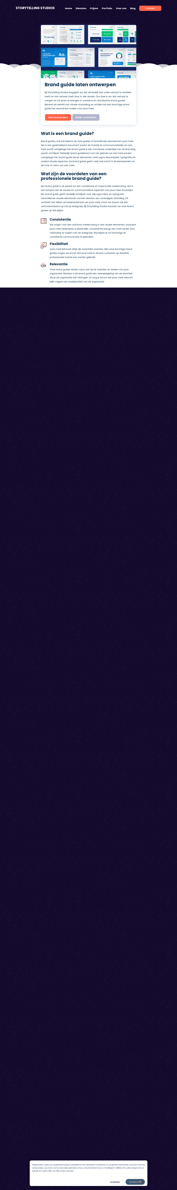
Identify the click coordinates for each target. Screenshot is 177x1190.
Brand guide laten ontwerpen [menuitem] (105, 937)
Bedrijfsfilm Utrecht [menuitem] (138, 978)
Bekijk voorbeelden (86, 117)
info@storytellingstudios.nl (104, 766)
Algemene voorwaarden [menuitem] (55, 1000)
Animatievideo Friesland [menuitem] (141, 929)
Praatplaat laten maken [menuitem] (27, 946)
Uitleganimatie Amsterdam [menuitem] (142, 966)
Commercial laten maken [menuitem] (66, 950)
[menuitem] (150, 8)
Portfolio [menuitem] (107, 8)
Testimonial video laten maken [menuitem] (68, 937)
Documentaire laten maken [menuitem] (66, 970)
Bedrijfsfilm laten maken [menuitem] (27, 933)
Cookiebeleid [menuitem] (75, 1000)
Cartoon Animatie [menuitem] (24, 962)
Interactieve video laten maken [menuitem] (68, 941)
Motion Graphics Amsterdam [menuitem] (143, 962)
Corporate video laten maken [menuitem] (68, 966)
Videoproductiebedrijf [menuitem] (140, 986)
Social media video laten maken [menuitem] (69, 982)
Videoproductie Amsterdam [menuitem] (143, 954)
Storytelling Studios (35, 8)
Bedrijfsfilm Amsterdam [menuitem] (141, 958)
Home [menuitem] (68, 8)
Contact (141, 899)
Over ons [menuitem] (121, 8)
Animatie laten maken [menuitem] (26, 929)
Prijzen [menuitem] (94, 8)
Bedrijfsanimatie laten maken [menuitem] (67, 929)
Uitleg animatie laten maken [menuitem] (67, 962)
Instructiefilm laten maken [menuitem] (66, 954)
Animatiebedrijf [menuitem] (137, 990)
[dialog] (88, 1173)
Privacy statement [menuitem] (92, 1000)
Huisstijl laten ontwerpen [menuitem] (103, 933)
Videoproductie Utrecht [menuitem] (141, 982)
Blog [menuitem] (132, 8)
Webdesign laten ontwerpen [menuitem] (105, 941)
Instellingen (115, 1182)
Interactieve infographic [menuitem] (27, 941)
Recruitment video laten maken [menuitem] (68, 958)
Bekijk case (82, 413)
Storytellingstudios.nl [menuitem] (32, 1000)
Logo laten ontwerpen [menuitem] (102, 929)
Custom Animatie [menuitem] (24, 966)
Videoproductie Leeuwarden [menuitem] (143, 937)
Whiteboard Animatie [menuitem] (26, 958)
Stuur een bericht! (103, 779)
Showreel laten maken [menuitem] (64, 978)
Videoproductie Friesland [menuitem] (141, 933)
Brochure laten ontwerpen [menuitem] (104, 950)
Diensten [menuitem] (81, 8)
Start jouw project (58, 117)
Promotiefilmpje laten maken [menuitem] (67, 933)
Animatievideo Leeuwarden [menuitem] (142, 941)
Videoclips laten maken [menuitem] (65, 974)
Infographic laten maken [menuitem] (27, 937)
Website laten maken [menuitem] (102, 946)
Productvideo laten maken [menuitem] (66, 946)
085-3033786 (97, 772)
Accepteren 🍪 (135, 1182)
